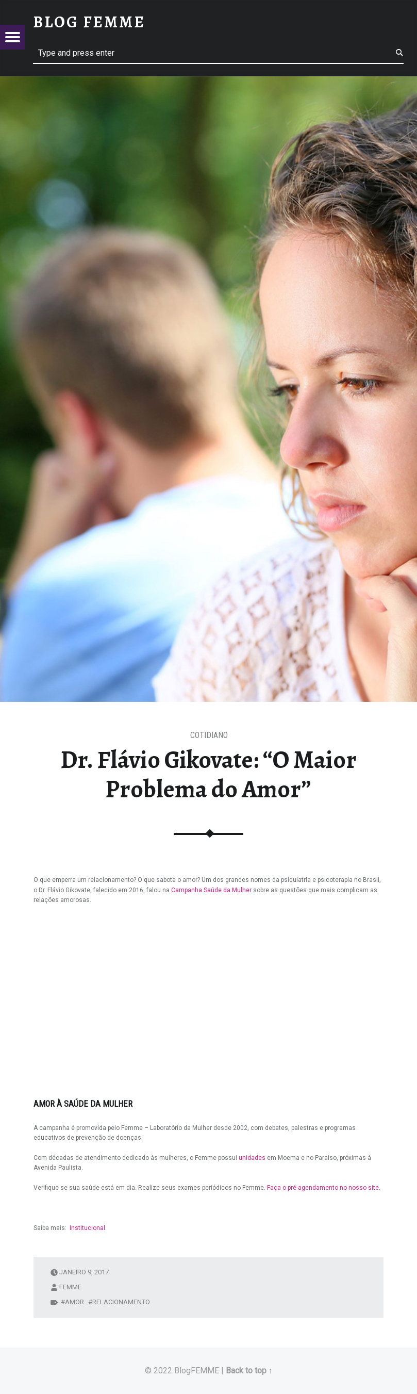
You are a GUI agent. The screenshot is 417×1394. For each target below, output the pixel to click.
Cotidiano (209, 735)
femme (70, 1287)
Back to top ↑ (249, 1370)
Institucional (87, 1228)
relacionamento (121, 1302)
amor (74, 1302)
